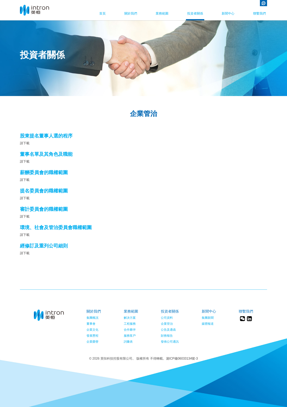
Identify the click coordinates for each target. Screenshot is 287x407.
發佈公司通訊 (170, 341)
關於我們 (117, 13)
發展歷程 (92, 335)
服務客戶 (130, 335)
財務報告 (167, 335)
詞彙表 (128, 341)
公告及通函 (168, 329)
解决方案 (130, 317)
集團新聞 (208, 317)
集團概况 (92, 317)
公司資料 (167, 317)
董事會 (90, 323)
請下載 (24, 143)
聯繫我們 (259, 13)
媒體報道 (208, 323)
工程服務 (130, 323)
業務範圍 (152, 13)
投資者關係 (189, 13)
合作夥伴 (130, 329)
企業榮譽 (92, 341)
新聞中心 (224, 13)
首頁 (86, 13)
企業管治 (167, 323)
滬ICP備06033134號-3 (182, 358)
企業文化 (92, 329)
